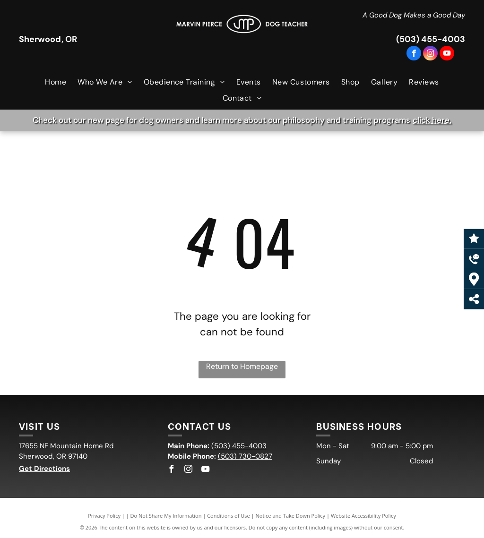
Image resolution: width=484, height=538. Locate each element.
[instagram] (430, 54)
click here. (432, 120)
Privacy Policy (104, 515)
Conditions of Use (228, 515)
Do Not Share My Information (166, 515)
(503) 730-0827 (245, 456)
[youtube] (447, 54)
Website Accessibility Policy (363, 515)
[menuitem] (55, 82)
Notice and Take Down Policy (291, 515)
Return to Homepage (242, 366)
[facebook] (413, 54)
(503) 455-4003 (430, 39)
